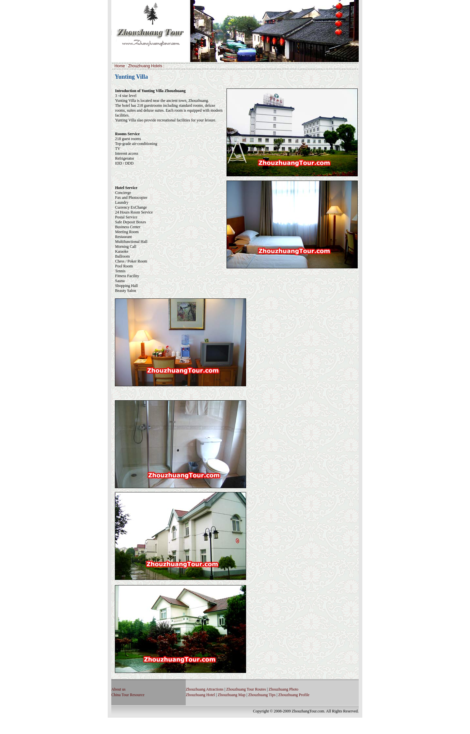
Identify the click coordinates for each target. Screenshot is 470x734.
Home (120, 66)
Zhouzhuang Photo (283, 689)
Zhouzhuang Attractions (205, 689)
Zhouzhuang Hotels (145, 66)
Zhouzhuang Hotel (200, 695)
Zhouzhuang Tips (261, 695)
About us (118, 689)
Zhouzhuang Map (231, 695)
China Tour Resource (128, 695)
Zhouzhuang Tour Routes (246, 689)
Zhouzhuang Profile (294, 695)
